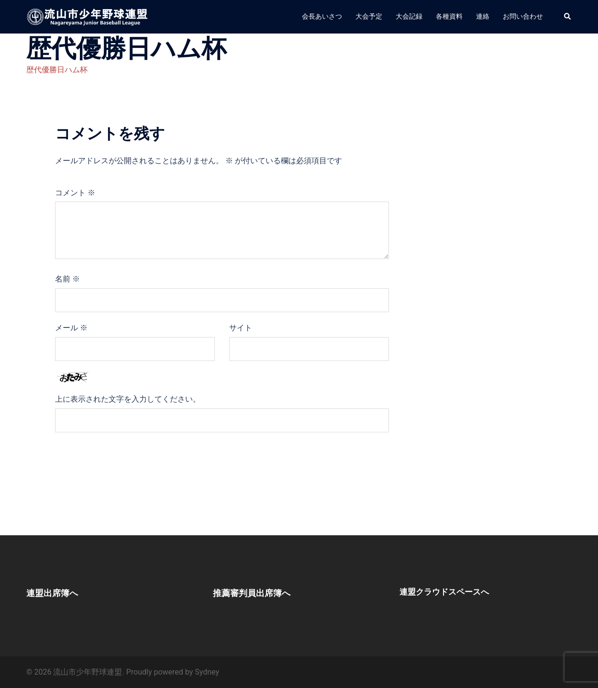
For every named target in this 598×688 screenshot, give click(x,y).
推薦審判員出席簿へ (265, 592)
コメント (75, 192)
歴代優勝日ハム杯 (57, 69)
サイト (240, 327)
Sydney (207, 672)
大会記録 (409, 16)
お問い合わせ (523, 16)
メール (71, 327)
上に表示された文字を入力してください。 (127, 399)
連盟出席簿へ (61, 592)
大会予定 (368, 16)
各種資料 (449, 16)
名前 (67, 278)
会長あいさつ (322, 16)
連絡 (482, 16)
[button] (568, 17)
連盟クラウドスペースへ (452, 591)
